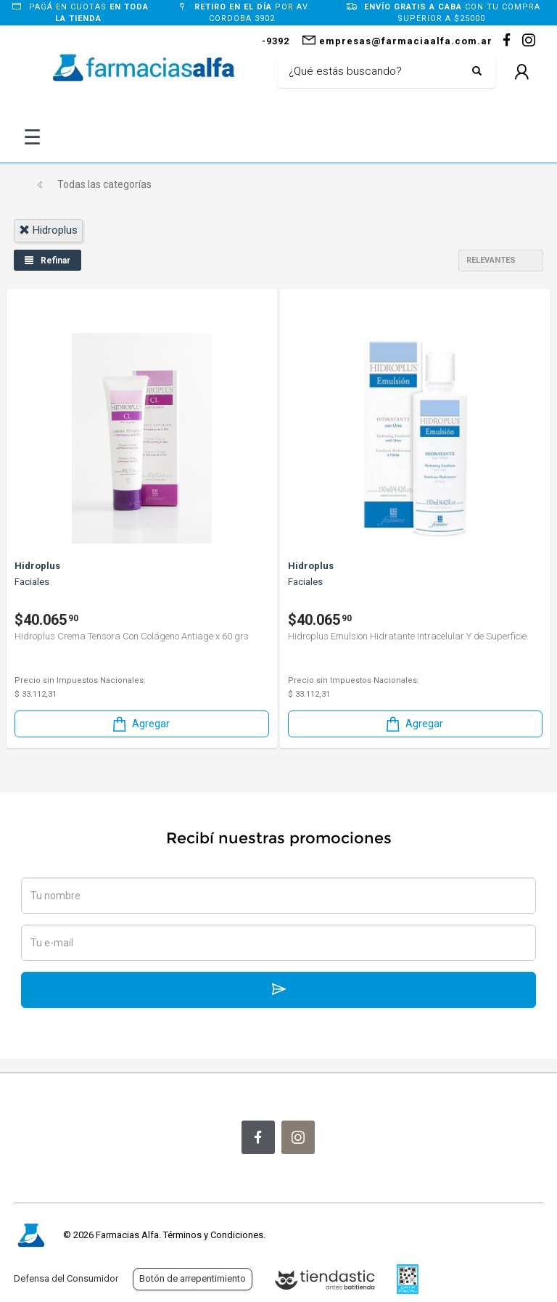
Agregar (140, 724)
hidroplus (48, 230)
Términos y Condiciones (213, 1234)
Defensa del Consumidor (66, 1278)
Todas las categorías (104, 184)
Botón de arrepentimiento (192, 1278)
